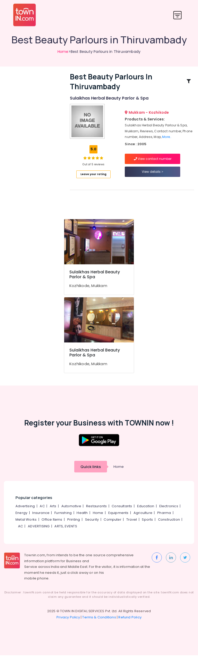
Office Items (52, 527)
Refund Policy (130, 625)
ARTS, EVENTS (65, 533)
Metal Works (26, 527)
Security (92, 527)
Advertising (25, 513)
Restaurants (96, 513)
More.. (166, 140)
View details (152, 175)
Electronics (168, 513)
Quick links (90, 474)
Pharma (164, 520)
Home (63, 51)
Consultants (122, 513)
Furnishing (63, 520)
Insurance (41, 520)
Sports (147, 527)
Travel (131, 527)
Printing (73, 527)
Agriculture (143, 520)
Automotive (71, 513)
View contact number (152, 162)
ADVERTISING (39, 533)
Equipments (118, 520)
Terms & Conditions (99, 625)
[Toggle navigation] (177, 15)
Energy (21, 520)
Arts (53, 513)
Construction (169, 527)
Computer (112, 527)
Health (82, 520)
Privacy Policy (68, 625)
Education (145, 513)
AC (42, 513)
